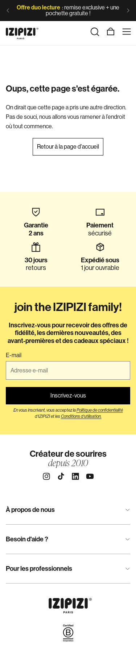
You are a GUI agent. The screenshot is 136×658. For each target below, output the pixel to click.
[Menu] (126, 31)
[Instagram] (46, 476)
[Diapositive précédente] (8, 11)
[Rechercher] (95, 32)
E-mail (13, 355)
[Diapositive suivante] (128, 11)
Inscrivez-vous (68, 395)
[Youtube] (90, 476)
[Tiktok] (61, 476)
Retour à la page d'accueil (68, 146)
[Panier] (111, 32)
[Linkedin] (75, 476)
